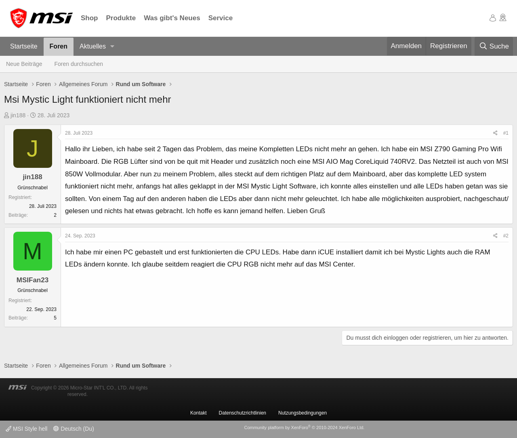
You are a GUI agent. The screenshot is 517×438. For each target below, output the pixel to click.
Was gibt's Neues (172, 18)
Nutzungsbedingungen (302, 413)
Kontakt (198, 413)
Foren (58, 46)
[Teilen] (495, 133)
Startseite (24, 46)
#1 (506, 133)
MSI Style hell (26, 428)
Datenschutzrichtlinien (242, 413)
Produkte (121, 18)
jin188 (18, 115)
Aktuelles (93, 46)
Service (220, 18)
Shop (89, 18)
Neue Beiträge (24, 64)
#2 (506, 236)
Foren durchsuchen (79, 64)
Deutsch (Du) (73, 428)
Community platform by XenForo (304, 427)
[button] (112, 47)
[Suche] (494, 46)
